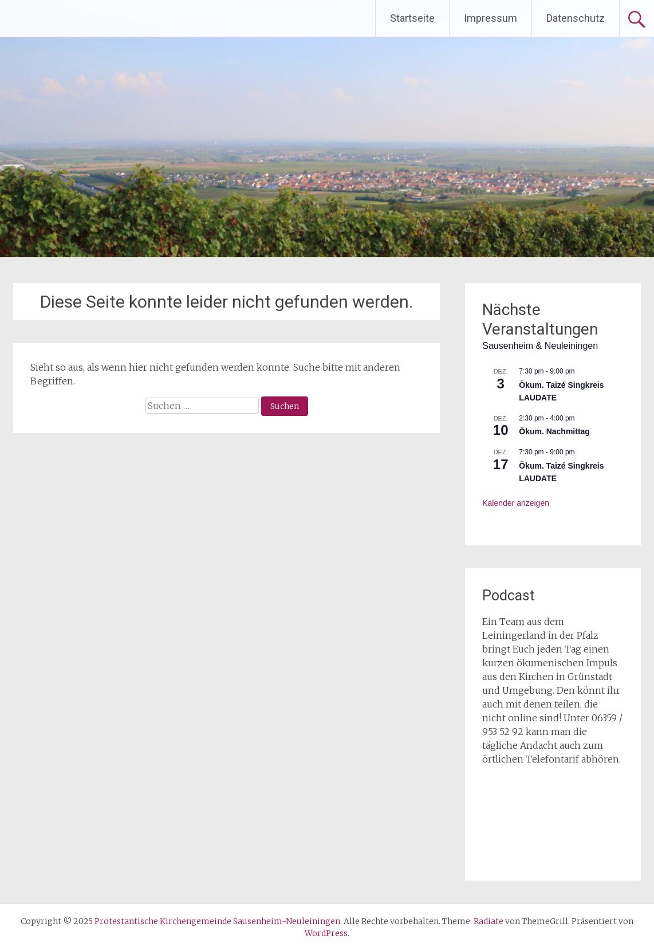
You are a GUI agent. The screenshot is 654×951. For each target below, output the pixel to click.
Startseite (412, 18)
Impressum (490, 18)
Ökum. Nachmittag (554, 431)
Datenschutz (575, 18)
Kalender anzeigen (515, 503)
